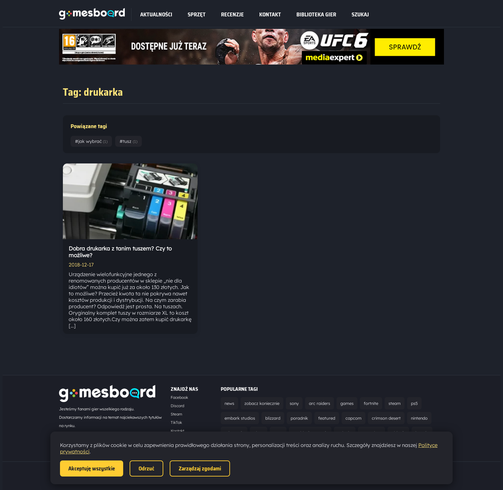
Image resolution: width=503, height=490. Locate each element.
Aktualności (156, 14)
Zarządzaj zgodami (200, 468)
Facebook (179, 397)
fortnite (371, 403)
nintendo (419, 418)
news (229, 403)
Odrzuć (146, 468)
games (347, 403)
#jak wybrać (91, 141)
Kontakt (270, 14)
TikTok (176, 422)
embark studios (240, 418)
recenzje (232, 14)
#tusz (128, 141)
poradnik (299, 418)
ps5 (414, 403)
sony (294, 403)
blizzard (272, 418)
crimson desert (386, 418)
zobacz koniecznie (261, 403)
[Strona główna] (92, 17)
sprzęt (197, 14)
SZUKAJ (360, 14)
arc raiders (319, 403)
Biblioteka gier (316, 14)
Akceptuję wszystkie (91, 468)
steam (394, 403)
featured (326, 418)
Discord (177, 405)
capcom (353, 418)
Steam (176, 414)
